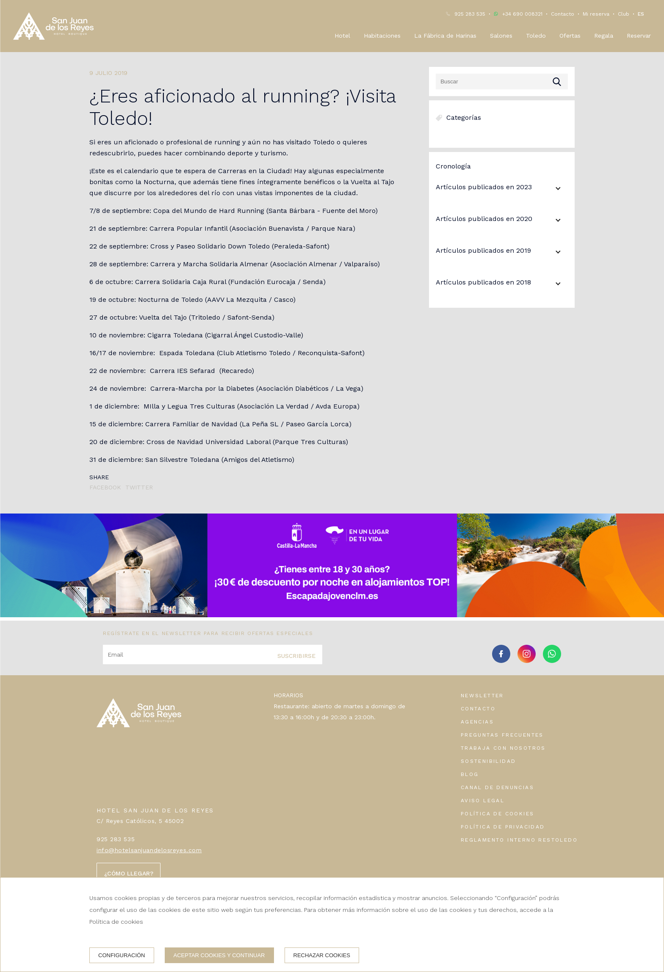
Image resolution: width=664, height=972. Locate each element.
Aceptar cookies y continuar (219, 955)
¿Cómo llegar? (128, 873)
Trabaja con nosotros (503, 748)
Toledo (536, 35)
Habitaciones (382, 35)
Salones (501, 35)
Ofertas (570, 35)
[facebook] (501, 660)
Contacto (562, 14)
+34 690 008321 (522, 14)
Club (623, 14)
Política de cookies (497, 814)
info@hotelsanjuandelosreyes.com (149, 850)
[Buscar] (502, 81)
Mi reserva (596, 14)
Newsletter (482, 696)
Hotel (342, 35)
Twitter (139, 487)
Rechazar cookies (321, 955)
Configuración (121, 955)
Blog (470, 774)
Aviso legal (482, 801)
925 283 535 (469, 14)
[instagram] (526, 660)
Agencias (477, 722)
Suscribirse (296, 655)
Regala (603, 35)
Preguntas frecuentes (502, 735)
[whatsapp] (552, 660)
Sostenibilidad (488, 761)
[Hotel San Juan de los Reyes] (53, 26)
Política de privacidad (503, 827)
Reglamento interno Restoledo (519, 840)
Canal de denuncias (497, 787)
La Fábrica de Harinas (445, 35)
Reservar (639, 35)
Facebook (105, 487)
